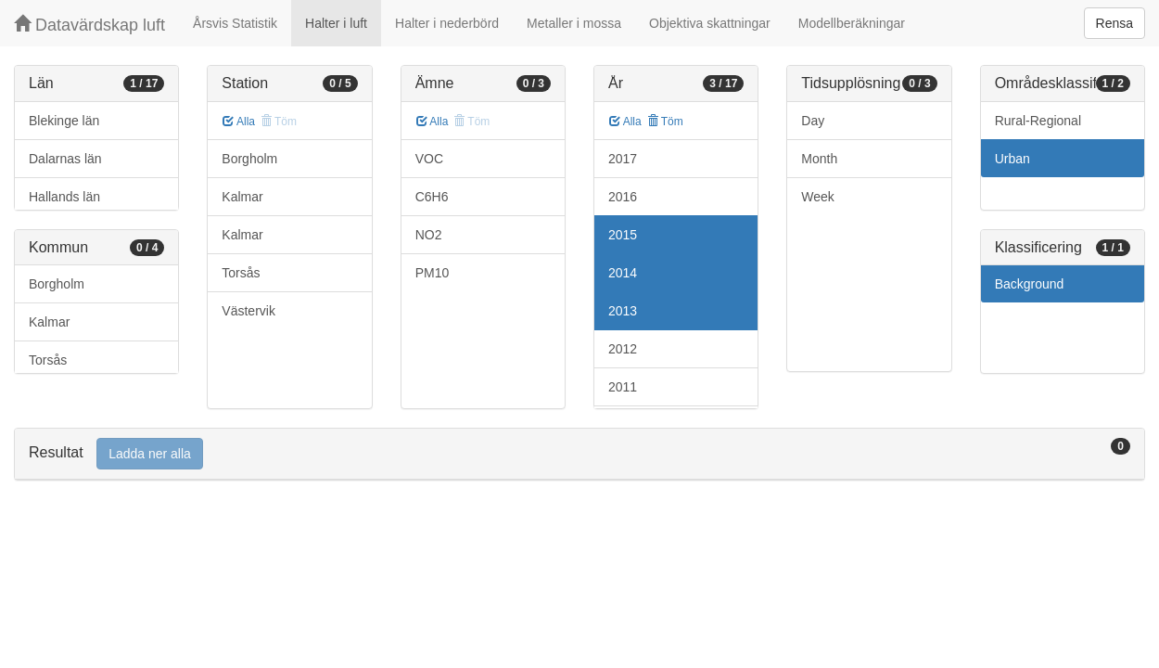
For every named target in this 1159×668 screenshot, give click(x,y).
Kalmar (49, 322)
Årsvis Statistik (235, 23)
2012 (622, 348)
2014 (622, 272)
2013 (622, 310)
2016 (622, 196)
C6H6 (432, 196)
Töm (665, 121)
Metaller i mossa (574, 23)
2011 (622, 386)
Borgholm (56, 283)
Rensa (1114, 23)
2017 (622, 158)
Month (819, 158)
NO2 (428, 234)
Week (817, 196)
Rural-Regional (1038, 120)
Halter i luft (336, 23)
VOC (429, 158)
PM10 (432, 272)
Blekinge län (64, 120)
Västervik (248, 310)
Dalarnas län (65, 158)
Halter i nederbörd (447, 23)
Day (812, 120)
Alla (239, 121)
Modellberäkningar (851, 23)
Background (1029, 283)
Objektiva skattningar (710, 23)
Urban (1012, 158)
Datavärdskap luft (89, 24)
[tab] (579, 454)
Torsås (48, 360)
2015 (622, 234)
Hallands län (64, 196)
